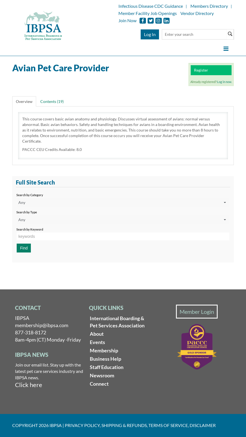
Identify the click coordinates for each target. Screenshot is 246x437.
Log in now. (224, 82)
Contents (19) (52, 101)
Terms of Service (168, 425)
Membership (104, 350)
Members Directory (209, 6)
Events (97, 342)
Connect (99, 384)
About (97, 334)
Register (201, 70)
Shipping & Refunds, (124, 425)
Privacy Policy (82, 425)
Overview (24, 101)
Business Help (105, 359)
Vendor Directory (197, 13)
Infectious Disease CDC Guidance (150, 6)
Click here (28, 384)
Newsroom (102, 375)
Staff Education (106, 367)
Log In (150, 34)
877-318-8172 (30, 332)
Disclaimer (203, 425)
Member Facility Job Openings (147, 13)
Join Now (127, 20)
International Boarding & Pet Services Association (117, 322)
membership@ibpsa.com (41, 325)
